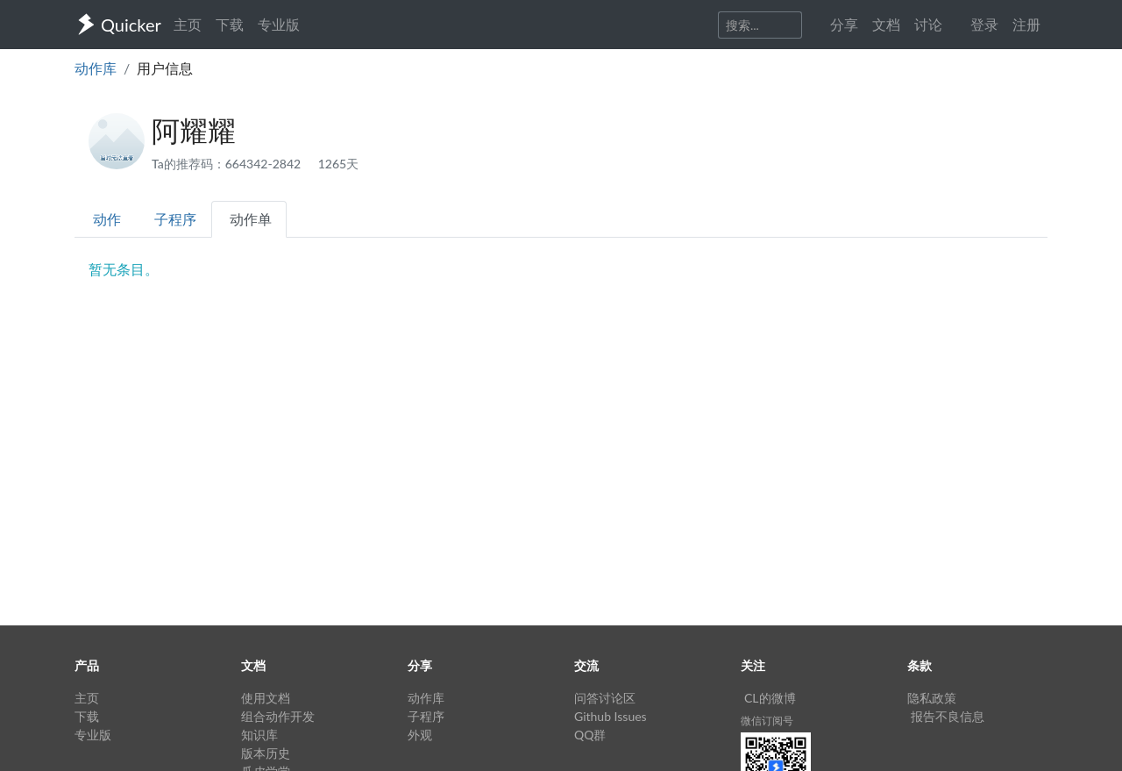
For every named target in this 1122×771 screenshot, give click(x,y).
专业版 (279, 24)
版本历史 (265, 753)
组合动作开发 (278, 716)
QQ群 (590, 734)
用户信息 (165, 68)
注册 (1026, 24)
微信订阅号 (767, 720)
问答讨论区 (605, 697)
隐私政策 (931, 697)
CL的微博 (770, 697)
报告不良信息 (947, 716)
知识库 (259, 734)
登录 (984, 24)
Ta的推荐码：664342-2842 (228, 163)
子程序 (175, 219)
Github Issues (610, 716)
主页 (188, 24)
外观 (420, 734)
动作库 (96, 68)
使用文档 (265, 697)
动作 (107, 219)
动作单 (251, 219)
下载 (230, 24)
